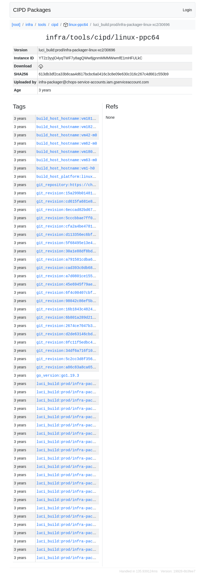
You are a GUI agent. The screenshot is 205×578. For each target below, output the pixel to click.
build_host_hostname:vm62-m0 (67, 143)
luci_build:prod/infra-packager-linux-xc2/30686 (88, 541)
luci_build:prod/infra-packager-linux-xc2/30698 (88, 441)
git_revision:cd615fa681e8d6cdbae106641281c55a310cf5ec (96, 201)
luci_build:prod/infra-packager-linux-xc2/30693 (88, 483)
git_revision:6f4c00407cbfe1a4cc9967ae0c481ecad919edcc (96, 292)
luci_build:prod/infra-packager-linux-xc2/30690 (88, 508)
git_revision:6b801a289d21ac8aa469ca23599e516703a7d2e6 (96, 317)
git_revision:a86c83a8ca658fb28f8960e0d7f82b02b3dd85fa (96, 367)
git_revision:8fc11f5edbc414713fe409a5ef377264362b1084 (96, 342)
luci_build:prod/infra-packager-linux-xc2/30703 (88, 400)
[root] (16, 24)
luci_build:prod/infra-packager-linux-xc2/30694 (88, 474)
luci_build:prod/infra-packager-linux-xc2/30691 (88, 499)
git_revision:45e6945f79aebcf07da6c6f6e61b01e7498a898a (96, 284)
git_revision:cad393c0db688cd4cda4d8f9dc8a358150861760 (96, 267)
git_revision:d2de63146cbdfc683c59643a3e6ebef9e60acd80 (96, 334)
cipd (54, 24)
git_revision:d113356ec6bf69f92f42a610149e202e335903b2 (96, 234)
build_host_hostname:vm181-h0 (68, 118)
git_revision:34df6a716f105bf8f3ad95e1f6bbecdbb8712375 (96, 350)
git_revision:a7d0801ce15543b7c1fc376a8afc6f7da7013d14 (96, 276)
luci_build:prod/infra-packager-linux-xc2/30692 (88, 491)
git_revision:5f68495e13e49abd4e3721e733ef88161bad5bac (96, 242)
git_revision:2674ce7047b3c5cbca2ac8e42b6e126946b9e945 (96, 325)
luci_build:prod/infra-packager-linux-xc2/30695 (88, 466)
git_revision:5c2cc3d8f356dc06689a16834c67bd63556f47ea (96, 358)
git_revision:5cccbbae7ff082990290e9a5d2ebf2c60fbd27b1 (96, 218)
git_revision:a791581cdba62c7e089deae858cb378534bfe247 (96, 259)
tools (42, 24)
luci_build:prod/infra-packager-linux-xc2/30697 (88, 450)
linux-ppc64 (76, 24)
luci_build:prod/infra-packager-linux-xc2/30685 (88, 549)
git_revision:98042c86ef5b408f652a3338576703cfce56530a (96, 300)
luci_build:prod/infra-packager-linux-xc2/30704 (88, 392)
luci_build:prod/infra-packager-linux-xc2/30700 (88, 425)
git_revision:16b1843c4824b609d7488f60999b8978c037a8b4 (96, 309)
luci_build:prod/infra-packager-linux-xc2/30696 (88, 458)
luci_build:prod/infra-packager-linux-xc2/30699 (88, 433)
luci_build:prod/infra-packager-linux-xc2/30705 (88, 383)
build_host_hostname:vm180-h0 (68, 151)
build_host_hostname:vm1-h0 (66, 168)
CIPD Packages (32, 10)
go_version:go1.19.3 (58, 375)
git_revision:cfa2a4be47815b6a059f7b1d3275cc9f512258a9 (96, 226)
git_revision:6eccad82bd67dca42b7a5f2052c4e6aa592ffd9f (96, 209)
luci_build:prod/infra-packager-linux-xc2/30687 (88, 532)
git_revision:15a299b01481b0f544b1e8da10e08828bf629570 (96, 193)
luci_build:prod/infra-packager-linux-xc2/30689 (88, 516)
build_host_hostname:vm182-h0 (68, 126)
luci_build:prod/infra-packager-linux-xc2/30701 (88, 416)
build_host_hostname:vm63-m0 (67, 160)
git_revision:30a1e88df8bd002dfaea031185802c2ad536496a (96, 251)
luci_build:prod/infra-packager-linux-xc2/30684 (88, 557)
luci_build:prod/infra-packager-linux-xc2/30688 (88, 524)
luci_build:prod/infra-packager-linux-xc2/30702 (88, 408)
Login (187, 10)
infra (29, 24)
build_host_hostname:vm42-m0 (67, 135)
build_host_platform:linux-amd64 (71, 176)
